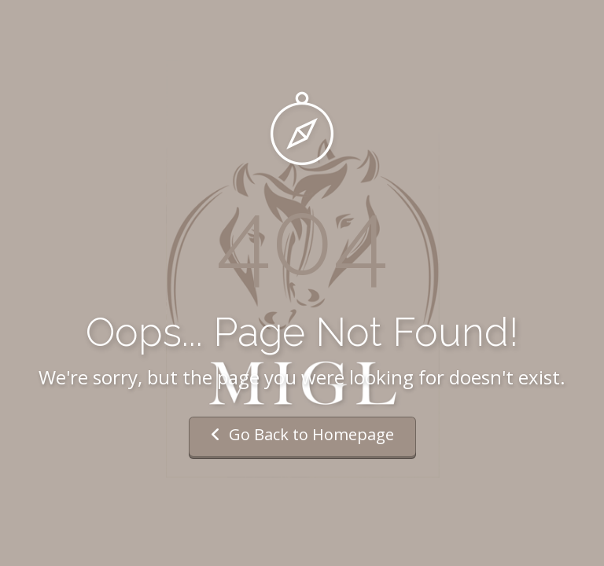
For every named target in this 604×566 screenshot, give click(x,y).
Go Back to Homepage (302, 434)
